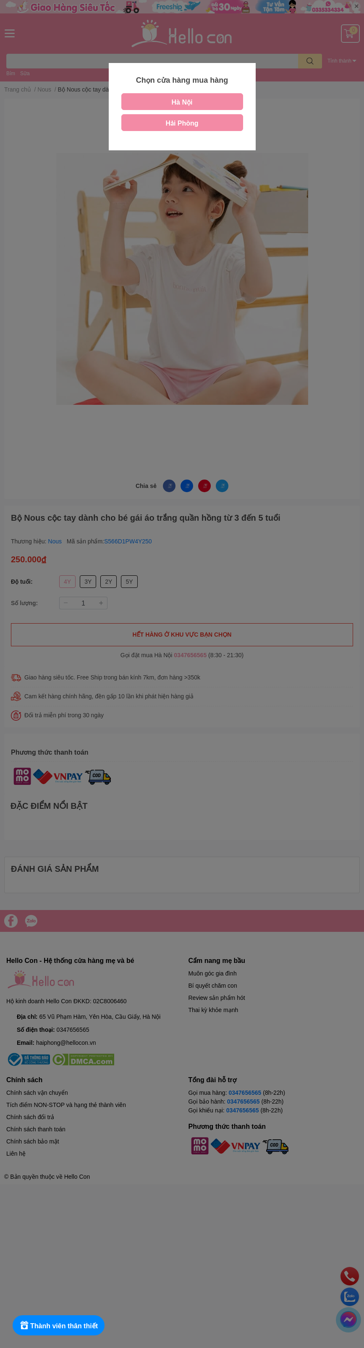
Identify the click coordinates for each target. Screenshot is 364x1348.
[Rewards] (59, 1325)
